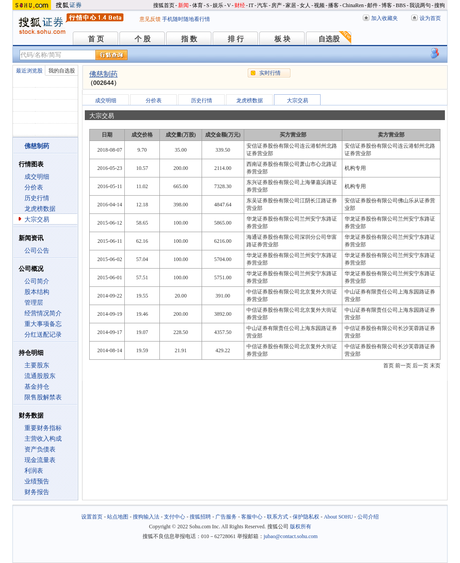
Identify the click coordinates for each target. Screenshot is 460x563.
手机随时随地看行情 (186, 19)
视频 (319, 5)
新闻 (183, 5)
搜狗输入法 (146, 517)
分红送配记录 (43, 334)
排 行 (236, 39)
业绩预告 (36, 481)
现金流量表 (40, 460)
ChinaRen (353, 5)
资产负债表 (40, 449)
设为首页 (430, 18)
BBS (401, 5)
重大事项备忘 (43, 324)
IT (251, 5)
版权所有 (300, 526)
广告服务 (226, 517)
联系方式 (277, 517)
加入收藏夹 (384, 18)
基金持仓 (36, 386)
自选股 (329, 39)
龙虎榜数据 (40, 208)
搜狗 (439, 5)
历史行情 (36, 198)
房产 (276, 5)
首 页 (96, 39)
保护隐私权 (306, 517)
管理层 (33, 302)
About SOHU (338, 517)
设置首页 (92, 517)
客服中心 (251, 517)
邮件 (372, 5)
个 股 (143, 39)
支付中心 (174, 517)
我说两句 (420, 5)
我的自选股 (61, 71)
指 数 (189, 39)
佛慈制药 (103, 74)
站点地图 (117, 517)
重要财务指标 (43, 428)
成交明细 (36, 176)
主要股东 (36, 365)
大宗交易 (36, 219)
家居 (291, 5)
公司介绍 (368, 517)
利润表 (33, 470)
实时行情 (270, 73)
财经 (239, 5)
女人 (305, 5)
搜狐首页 (163, 5)
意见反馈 (150, 19)
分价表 (33, 187)
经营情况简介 (43, 313)
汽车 (262, 5)
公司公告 (36, 250)
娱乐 (218, 5)
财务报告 (36, 492)
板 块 (282, 39)
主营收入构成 (43, 438)
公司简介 (36, 281)
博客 (386, 5)
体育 (197, 5)
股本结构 (36, 292)
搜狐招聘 (200, 517)
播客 (333, 5)
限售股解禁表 (43, 397)
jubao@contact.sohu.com (291, 536)
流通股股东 (40, 376)
